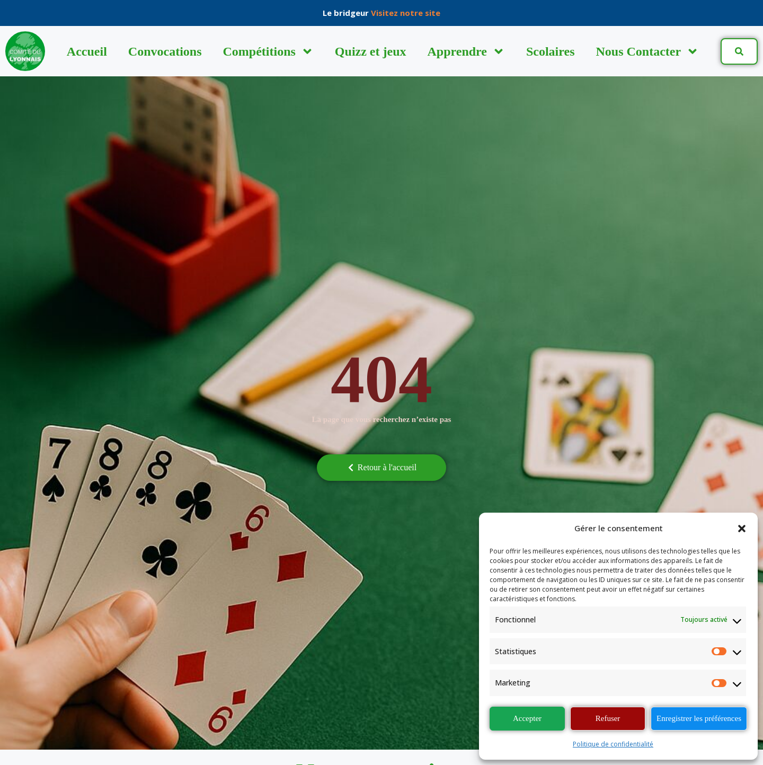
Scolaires (550, 51)
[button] (742, 528)
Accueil (87, 51)
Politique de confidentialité (613, 744)
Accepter (527, 718)
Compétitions (268, 51)
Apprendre (465, 51)
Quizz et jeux (370, 51)
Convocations (165, 51)
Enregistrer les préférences (698, 718)
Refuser (608, 718)
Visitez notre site (405, 12)
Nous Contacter (647, 51)
